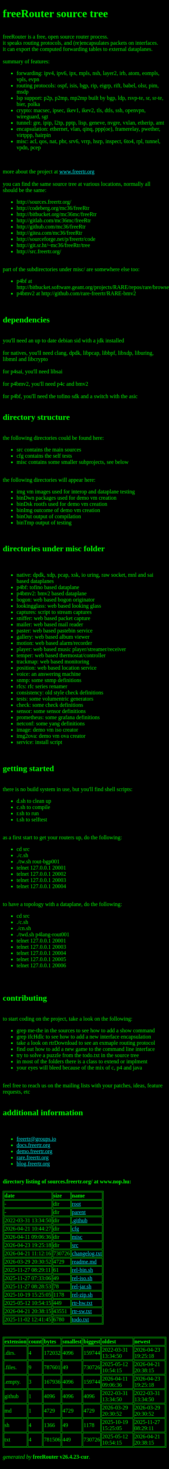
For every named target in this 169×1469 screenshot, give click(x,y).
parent (79, 1212)
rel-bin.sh (82, 1270)
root (76, 1204)
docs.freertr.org (33, 1145)
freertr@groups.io (36, 1139)
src (75, 1245)
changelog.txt (87, 1253)
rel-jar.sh (81, 1286)
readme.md (84, 1262)
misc (77, 1237)
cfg (75, 1229)
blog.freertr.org (33, 1164)
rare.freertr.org (33, 1157)
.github (80, 1220)
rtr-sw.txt (82, 1311)
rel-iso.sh (82, 1278)
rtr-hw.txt (82, 1303)
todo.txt (80, 1319)
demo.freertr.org (34, 1151)
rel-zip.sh (82, 1295)
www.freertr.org (77, 171)
